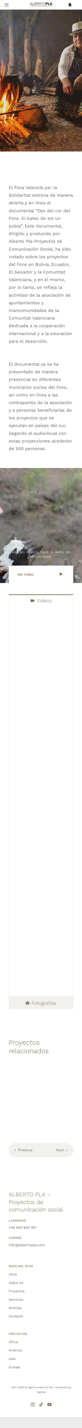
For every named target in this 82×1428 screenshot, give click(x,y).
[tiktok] (41, 1404)
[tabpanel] (41, 801)
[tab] (41, 600)
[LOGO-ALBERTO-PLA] (41, 3)
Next (60, 1150)
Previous (25, 1150)
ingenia (41, 1392)
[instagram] (33, 1404)
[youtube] (49, 1404)
